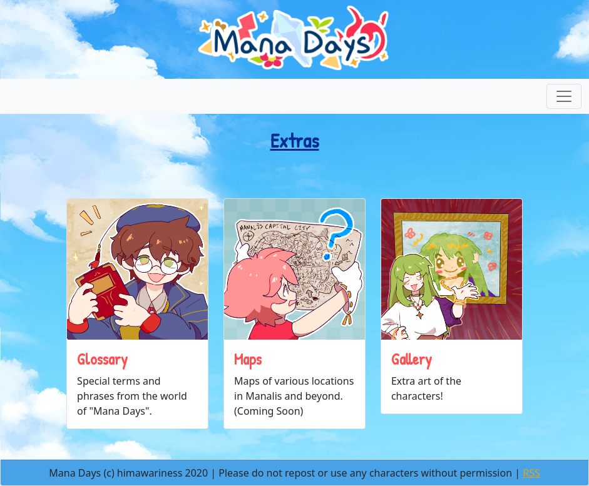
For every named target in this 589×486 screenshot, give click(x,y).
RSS (531, 473)
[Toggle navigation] (563, 96)
